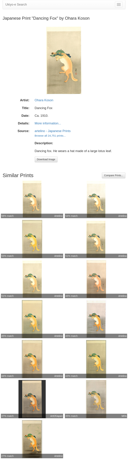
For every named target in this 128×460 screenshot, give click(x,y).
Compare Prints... (113, 175)
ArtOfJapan (56, 416)
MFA (124, 416)
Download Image (46, 159)
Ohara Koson (44, 100)
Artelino (58, 216)
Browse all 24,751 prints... (50, 135)
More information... (48, 123)
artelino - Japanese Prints (53, 131)
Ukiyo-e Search (16, 4)
